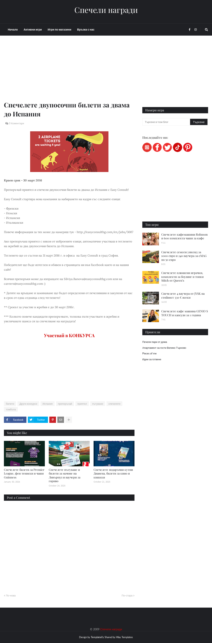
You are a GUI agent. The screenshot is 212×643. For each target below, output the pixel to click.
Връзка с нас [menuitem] (85, 29)
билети (10, 403)
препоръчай (65, 403)
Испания (47, 403)
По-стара (127, 595)
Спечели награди (106, 10)
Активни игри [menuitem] (33, 29)
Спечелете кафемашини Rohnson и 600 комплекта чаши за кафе (184, 236)
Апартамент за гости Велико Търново (164, 347)
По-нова (11, 595)
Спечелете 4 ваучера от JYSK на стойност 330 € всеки (183, 295)
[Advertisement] (69, 72)
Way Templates (124, 637)
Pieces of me (149, 353)
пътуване (97, 403)
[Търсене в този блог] (166, 122)
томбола (11, 409)
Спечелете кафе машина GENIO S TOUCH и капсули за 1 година (184, 313)
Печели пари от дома (154, 341)
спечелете (114, 403)
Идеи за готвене (151, 359)
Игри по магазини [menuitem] (59, 29)
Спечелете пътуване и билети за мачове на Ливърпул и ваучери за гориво (64, 475)
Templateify (97, 637)
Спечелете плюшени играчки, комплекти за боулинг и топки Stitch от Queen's (182, 276)
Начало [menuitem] (13, 29)
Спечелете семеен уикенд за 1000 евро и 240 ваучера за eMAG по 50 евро (184, 256)
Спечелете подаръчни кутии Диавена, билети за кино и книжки (113, 473)
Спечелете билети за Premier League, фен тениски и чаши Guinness (24, 473)
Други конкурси (28, 403)
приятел (82, 403)
